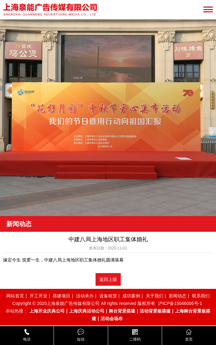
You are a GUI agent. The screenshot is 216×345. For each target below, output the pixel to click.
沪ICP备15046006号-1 (180, 303)
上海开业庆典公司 (47, 310)
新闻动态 (177, 295)
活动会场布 (112, 318)
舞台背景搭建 (122, 310)
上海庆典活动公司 (86, 310)
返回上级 (108, 279)
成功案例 (131, 295)
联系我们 (201, 295)
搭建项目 (61, 295)
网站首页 (15, 295)
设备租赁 (108, 295)
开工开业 (38, 295)
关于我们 (154, 295)
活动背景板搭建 (155, 310)
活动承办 (85, 295)
